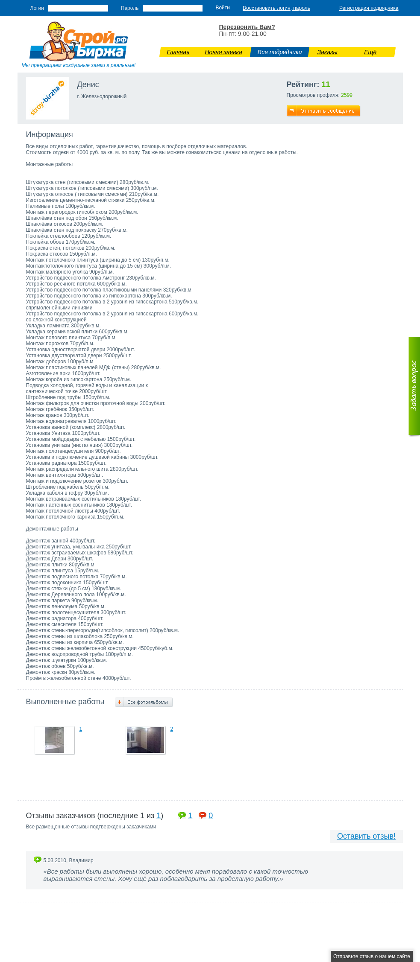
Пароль (130, 8)
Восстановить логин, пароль (276, 8)
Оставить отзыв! (366, 836)
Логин (37, 8)
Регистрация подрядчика (369, 8)
